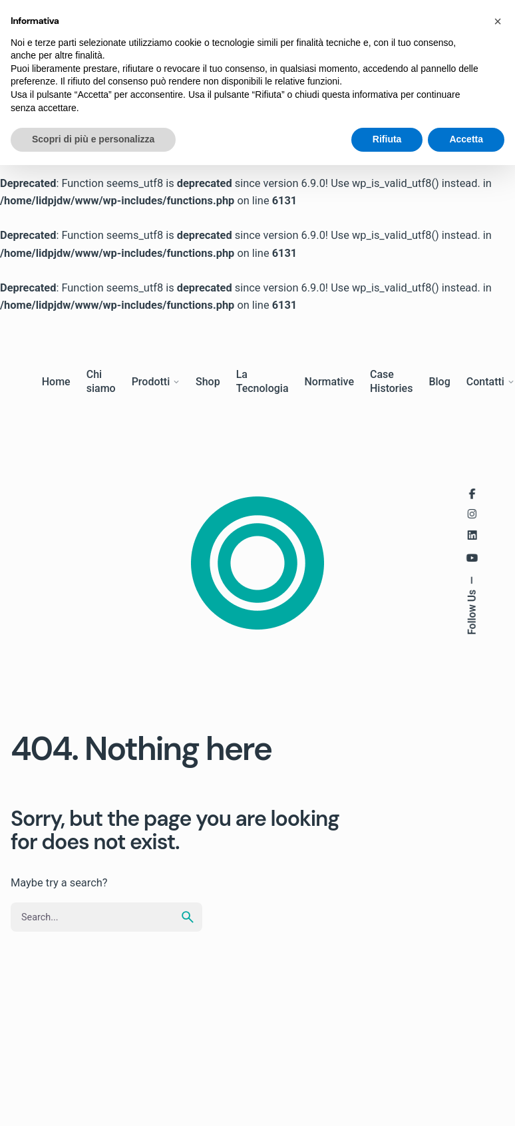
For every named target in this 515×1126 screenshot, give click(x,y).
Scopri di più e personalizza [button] (93, 139)
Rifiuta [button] (387, 139)
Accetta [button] (466, 139)
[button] (497, 21)
